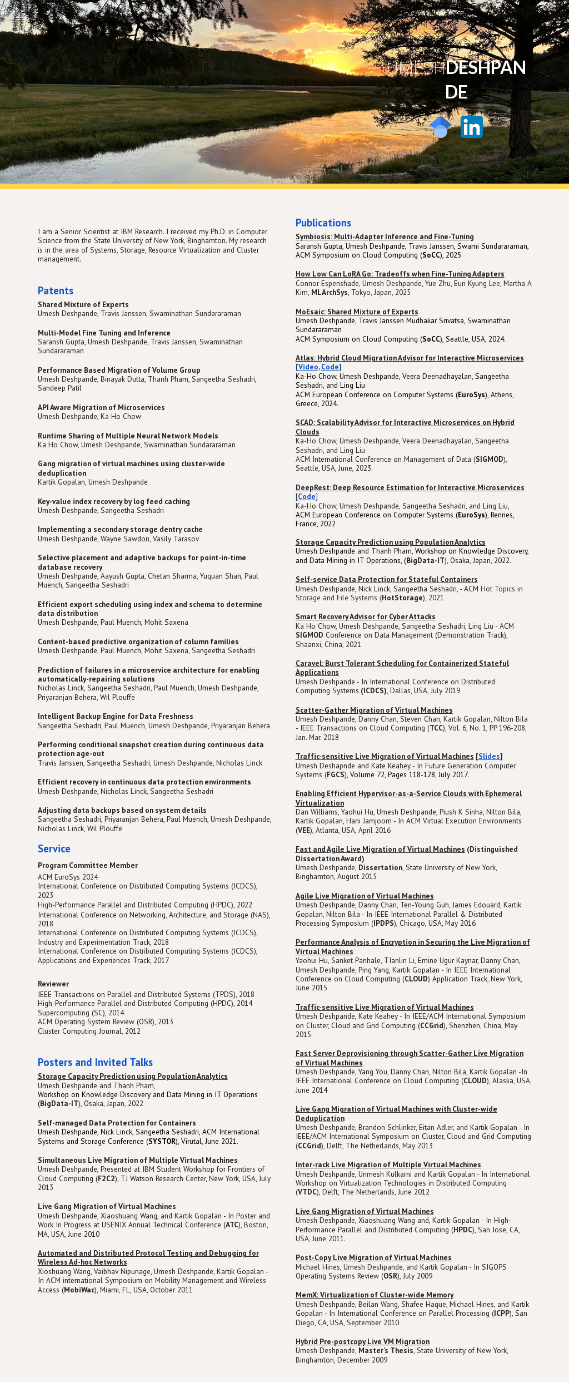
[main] (456, 79)
